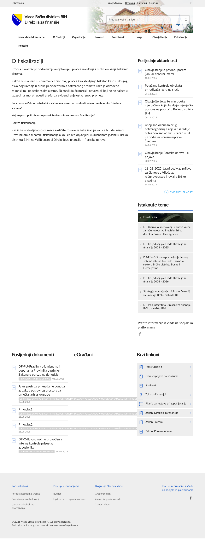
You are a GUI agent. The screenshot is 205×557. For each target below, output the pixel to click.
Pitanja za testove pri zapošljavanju (156, 424)
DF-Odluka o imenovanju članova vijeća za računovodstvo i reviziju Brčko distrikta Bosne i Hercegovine (166, 233)
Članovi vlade (103, 522)
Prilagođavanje (115, 3)
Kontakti (22, 45)
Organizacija (80, 37)
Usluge (136, 37)
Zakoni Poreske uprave (157, 456)
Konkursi (148, 403)
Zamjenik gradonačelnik (109, 516)
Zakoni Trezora (152, 446)
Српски (153, 3)
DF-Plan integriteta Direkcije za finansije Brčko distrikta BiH (164, 322)
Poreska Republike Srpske (27, 510)
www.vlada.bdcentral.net (32, 37)
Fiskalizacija (176, 37)
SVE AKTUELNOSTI (178, 192)
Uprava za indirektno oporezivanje (24, 524)
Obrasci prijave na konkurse (161, 394)
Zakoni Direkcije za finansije (161, 436)
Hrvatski (142, 3)
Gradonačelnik (103, 510)
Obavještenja (155, 37)
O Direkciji (60, 37)
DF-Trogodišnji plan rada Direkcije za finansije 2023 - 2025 (166, 252)
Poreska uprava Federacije (27, 516)
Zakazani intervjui (154, 413)
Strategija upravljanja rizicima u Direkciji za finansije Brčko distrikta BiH (164, 305)
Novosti (99, 37)
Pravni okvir (117, 37)
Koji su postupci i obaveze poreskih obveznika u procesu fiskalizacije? (59, 115)
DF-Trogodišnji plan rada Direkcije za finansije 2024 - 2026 (166, 289)
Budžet (57, 510)
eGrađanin (19, 3)
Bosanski (130, 3)
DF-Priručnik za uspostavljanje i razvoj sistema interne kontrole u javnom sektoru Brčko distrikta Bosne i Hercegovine (165, 270)
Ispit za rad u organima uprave (66, 518)
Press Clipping (152, 384)
